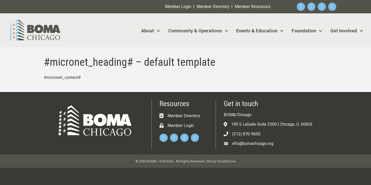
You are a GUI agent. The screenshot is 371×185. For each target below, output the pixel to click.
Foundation (304, 30)
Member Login (178, 6)
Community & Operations (195, 30)
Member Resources (253, 6)
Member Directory (213, 6)
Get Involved (343, 30)
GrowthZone (226, 161)
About (147, 30)
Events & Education (256, 30)
